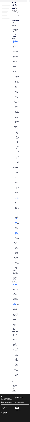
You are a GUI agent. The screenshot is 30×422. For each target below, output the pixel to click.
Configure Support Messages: (16, 170)
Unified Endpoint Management (19, 397)
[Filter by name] (6, 4)
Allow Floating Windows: (16, 232)
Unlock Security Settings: (16, 74)
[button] (28, 1)
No (14, 390)
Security (22, 418)
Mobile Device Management (18, 398)
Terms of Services (8, 418)
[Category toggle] (12, 4)
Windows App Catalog (4, 408)
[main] (15, 198)
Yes (14, 388)
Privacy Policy (14, 418)
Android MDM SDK (3, 413)
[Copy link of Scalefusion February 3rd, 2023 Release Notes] (16, 8)
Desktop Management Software (19, 402)
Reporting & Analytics (4, 412)
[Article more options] (18, 15)
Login (17, 407)
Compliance (19, 418)
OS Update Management (4, 407)
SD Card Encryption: (17, 130)
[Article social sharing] (16, 15)
